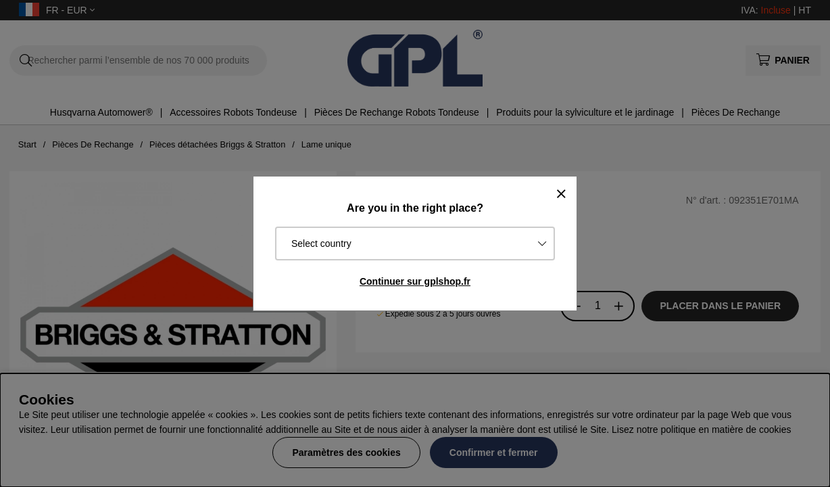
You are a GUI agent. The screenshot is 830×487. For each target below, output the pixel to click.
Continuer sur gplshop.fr (415, 281)
